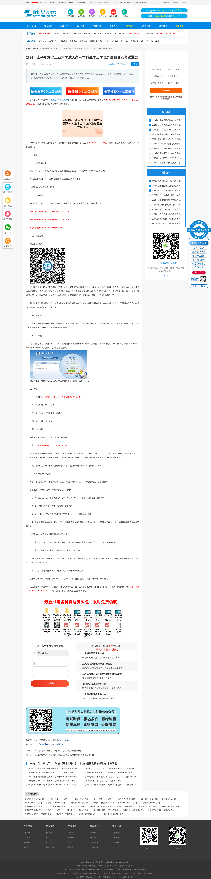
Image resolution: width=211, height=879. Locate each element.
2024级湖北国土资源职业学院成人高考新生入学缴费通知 (57, 751)
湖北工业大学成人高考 (58, 100)
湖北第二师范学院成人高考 (103, 803)
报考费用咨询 (198, 259)
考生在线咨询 (199, 242)
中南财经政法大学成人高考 (35, 799)
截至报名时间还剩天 (164, 10)
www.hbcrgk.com (64, 740)
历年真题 (163, 25)
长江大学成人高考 (78, 807)
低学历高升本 (198, 267)
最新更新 (166, 3)
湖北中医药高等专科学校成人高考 (38, 814)
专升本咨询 (199, 248)
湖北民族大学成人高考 (65, 814)
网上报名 (179, 25)
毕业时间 (93, 833)
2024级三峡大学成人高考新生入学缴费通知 (103, 781)
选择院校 (26, 842)
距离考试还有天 (164, 16)
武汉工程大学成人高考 (56, 807)
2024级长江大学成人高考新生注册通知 (167, 125)
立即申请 (166, 90)
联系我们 (115, 837)
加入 (135, 64)
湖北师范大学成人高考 (151, 803)
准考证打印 (50, 847)
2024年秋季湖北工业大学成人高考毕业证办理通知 (167, 153)
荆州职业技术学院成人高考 (77, 810)
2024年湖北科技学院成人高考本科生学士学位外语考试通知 (167, 144)
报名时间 (113, 25)
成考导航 (175, 3)
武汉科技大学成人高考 (60, 799)
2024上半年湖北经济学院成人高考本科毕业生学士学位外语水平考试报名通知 (167, 163)
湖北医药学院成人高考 (33, 807)
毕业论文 (93, 837)
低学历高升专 (198, 263)
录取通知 (71, 847)
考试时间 (49, 833)
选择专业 (26, 847)
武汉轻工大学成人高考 (128, 803)
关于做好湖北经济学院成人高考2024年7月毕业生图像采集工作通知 (112, 785)
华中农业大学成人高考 (33, 803)
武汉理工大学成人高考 (79, 803)
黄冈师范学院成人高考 (125, 807)
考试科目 (49, 837)
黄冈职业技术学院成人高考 (133, 810)
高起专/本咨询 (199, 252)
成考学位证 (94, 847)
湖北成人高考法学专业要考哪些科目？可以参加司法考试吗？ (167, 158)
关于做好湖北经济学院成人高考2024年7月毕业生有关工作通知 (52, 785)
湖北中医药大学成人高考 (103, 799)
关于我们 (115, 833)
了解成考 (26, 833)
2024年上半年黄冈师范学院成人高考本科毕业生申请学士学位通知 (53, 777)
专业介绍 (97, 25)
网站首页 (31, 25)
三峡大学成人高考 (55, 810)
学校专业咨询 (198, 256)
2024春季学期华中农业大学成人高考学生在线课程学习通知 (50, 781)
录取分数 (71, 837)
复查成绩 (71, 842)
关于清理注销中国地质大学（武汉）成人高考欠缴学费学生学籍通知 (112, 777)
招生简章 (64, 25)
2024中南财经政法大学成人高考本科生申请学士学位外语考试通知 (167, 139)
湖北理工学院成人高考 (33, 810)
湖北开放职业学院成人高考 (112, 814)
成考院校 (81, 25)
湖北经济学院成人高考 (149, 799)
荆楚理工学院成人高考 (148, 807)
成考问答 (146, 25)
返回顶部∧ (198, 286)
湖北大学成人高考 (81, 799)
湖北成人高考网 (32, 49)
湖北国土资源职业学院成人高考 (105, 810)
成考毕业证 (94, 842)
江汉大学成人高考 (171, 799)
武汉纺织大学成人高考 (127, 799)
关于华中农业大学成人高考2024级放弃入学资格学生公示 (108, 773)
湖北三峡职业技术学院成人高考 (162, 810)
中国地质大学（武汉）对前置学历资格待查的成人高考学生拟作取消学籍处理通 (167, 134)
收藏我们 (184, 3)
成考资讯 (48, 25)
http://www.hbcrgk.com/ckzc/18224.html (51, 744)
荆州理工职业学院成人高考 (100, 807)
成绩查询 (130, 25)
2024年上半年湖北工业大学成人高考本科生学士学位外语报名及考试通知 (112, 769)
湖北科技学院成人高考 (88, 814)
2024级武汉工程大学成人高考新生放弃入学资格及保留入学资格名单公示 (64, 755)
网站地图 (115, 842)
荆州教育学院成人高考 (171, 807)
